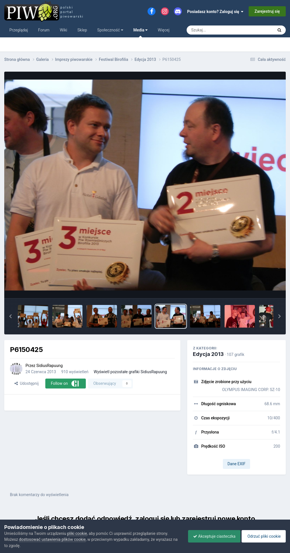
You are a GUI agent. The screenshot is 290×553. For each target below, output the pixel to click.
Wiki (63, 30)
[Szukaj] (217, 30)
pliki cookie (77, 533)
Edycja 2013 (208, 354)
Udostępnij (26, 383)
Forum (44, 30)
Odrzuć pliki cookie (263, 536)
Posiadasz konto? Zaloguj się (215, 11)
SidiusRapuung (49, 365)
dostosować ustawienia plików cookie (52, 539)
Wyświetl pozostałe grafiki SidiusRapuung (130, 372)
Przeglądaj (18, 30)
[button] (10, 316)
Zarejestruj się (267, 11)
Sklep (82, 30)
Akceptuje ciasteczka (211, 536)
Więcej (163, 30)
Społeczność (110, 30)
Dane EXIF (236, 464)
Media (140, 32)
